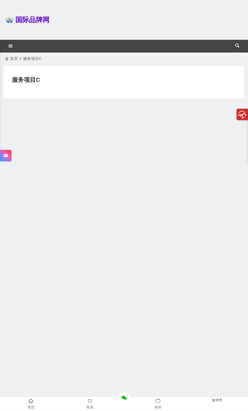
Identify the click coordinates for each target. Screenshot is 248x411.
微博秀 (217, 400)
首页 (14, 58)
